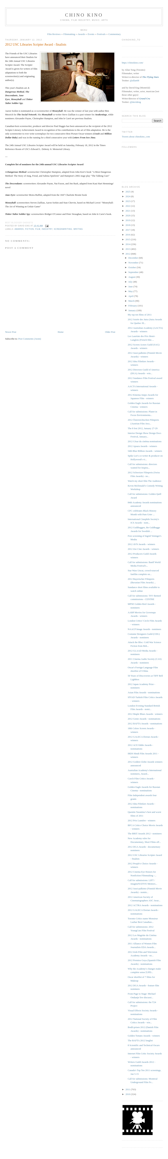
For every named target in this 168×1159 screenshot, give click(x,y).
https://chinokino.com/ (132, 62)
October (132, 267)
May (130, 291)
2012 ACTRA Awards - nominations (145, 905)
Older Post (110, 332)
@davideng (135, 102)
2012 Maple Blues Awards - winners (145, 714)
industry (47, 229)
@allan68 (134, 80)
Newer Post (10, 332)
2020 (128, 215)
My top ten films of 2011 (140, 314)
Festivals (101, 34)
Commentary (114, 34)
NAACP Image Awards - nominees (144, 629)
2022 (128, 206)
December (133, 257)
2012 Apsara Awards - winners (142, 446)
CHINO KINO (84, 15)
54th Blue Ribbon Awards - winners (145, 451)
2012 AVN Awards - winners (141, 544)
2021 (128, 210)
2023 (128, 201)
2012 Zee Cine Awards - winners (143, 549)
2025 (128, 191)
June (130, 286)
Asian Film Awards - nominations (144, 692)
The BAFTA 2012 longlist (140, 1040)
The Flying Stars (150, 77)
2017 (128, 229)
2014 (128, 244)
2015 (128, 239)
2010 (128, 1094)
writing (78, 229)
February (132, 305)
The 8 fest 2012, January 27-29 (143, 428)
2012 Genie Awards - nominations (144, 718)
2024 (128, 196)
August (132, 277)
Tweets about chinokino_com (136, 136)
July (130, 281)
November (133, 262)
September (133, 272)
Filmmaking (69, 34)
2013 (128, 249)
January (132, 310)
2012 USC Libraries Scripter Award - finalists (35, 44)
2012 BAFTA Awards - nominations (145, 723)
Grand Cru (144, 98)
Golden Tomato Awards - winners (144, 1035)
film (37, 229)
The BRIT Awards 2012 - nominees (145, 833)
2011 (128, 1089)
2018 (128, 225)
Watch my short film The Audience (144, 481)
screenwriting (63, 229)
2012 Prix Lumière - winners (141, 820)
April (131, 296)
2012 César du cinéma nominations (144, 441)
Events (91, 34)
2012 (128, 253)
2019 (128, 220)
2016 (128, 234)
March (131, 300)
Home (61, 332)
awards (19, 229)
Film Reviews (54, 34)
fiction (29, 229)
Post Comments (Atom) (29, 338)
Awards (81, 34)
